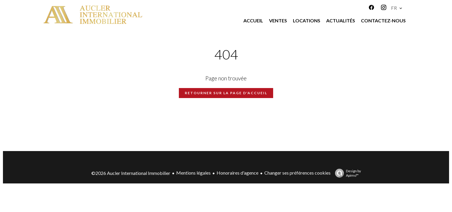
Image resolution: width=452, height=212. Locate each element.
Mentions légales (193, 172)
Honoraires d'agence (237, 172)
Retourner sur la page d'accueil (226, 93)
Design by (346, 173)
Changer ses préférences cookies (297, 172)
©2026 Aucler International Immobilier (130, 173)
